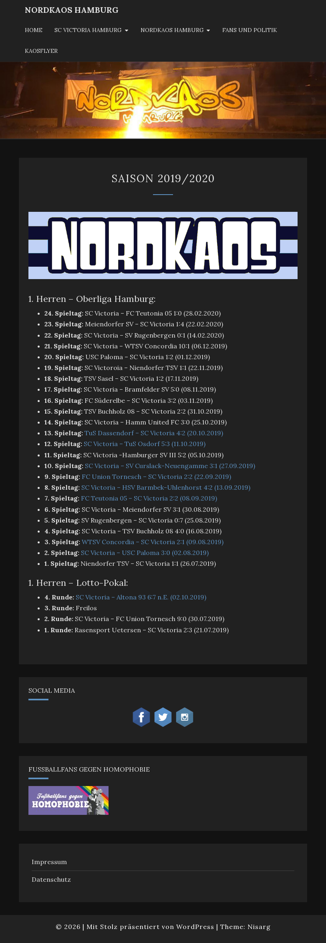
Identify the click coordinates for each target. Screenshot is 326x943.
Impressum (49, 862)
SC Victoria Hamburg (88, 30)
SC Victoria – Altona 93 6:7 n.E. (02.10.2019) (141, 597)
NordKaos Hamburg (72, 10)
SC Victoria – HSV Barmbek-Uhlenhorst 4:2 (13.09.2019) (165, 487)
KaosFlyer (41, 50)
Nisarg (259, 927)
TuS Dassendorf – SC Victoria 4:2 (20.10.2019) (154, 433)
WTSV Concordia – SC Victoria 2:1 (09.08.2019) (152, 542)
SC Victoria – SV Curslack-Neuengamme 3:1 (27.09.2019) (170, 466)
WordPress (195, 927)
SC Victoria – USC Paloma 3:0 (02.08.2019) (145, 553)
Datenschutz (51, 879)
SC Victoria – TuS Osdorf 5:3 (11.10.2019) (144, 444)
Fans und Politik (249, 30)
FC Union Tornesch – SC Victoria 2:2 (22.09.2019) (156, 477)
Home (33, 30)
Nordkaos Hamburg (172, 30)
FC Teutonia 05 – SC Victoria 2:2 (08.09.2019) (149, 498)
